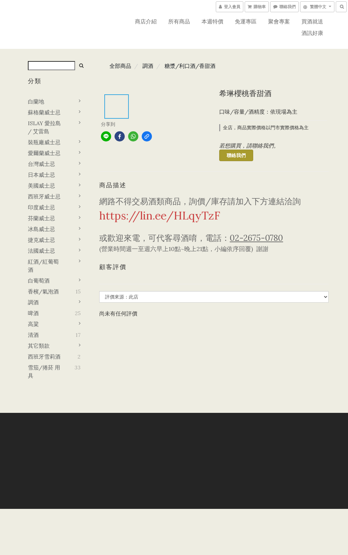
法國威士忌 (41, 250)
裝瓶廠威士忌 (44, 142)
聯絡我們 (236, 155)
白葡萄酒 (39, 280)
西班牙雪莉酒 (44, 356)
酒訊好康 (312, 33)
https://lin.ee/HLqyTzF (159, 216)
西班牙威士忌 (44, 196)
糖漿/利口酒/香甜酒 (189, 65)
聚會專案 (279, 21)
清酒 (33, 334)
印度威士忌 (41, 207)
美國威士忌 (41, 185)
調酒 (33, 302)
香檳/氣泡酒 (43, 291)
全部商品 (120, 65)
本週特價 (212, 21)
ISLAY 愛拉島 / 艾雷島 (44, 127)
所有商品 (179, 21)
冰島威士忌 (41, 229)
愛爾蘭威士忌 (44, 153)
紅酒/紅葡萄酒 (43, 265)
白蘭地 (36, 101)
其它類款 (39, 345)
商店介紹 (146, 21)
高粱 (33, 324)
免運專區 (246, 21)
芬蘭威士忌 (41, 218)
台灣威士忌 (41, 163)
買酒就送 (312, 21)
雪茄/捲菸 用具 (44, 371)
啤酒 (33, 313)
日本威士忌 (41, 174)
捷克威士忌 (41, 239)
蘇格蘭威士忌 (44, 112)
